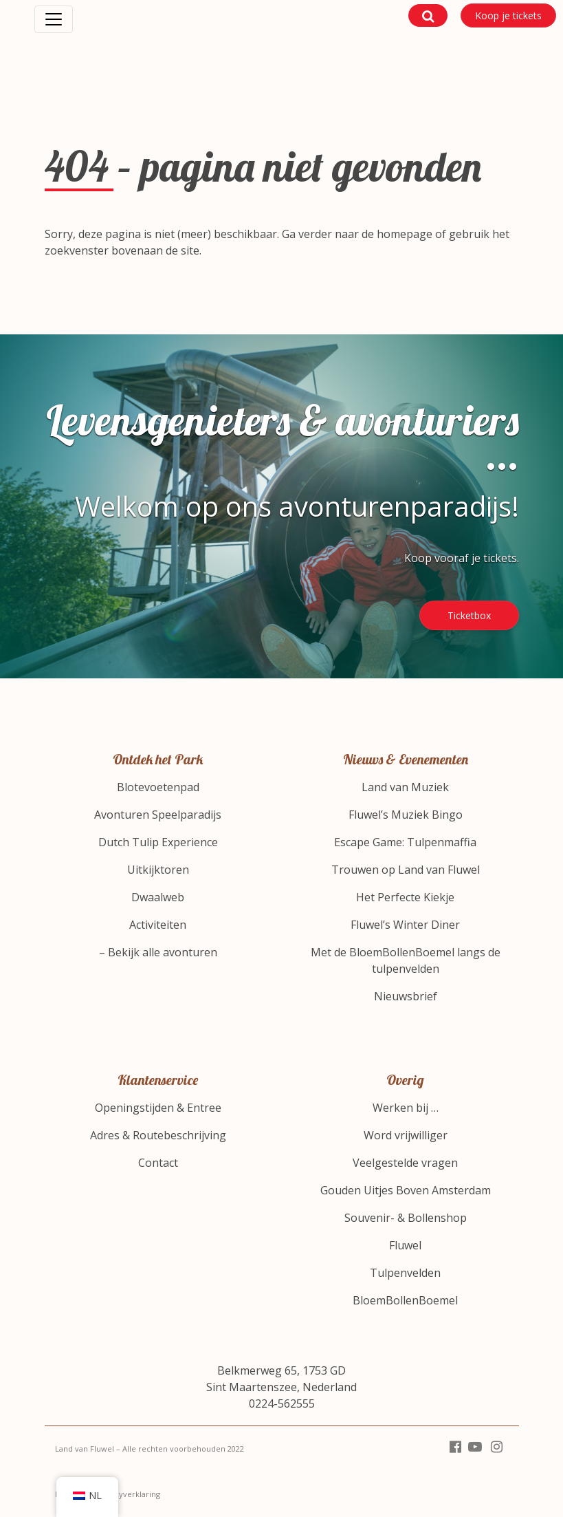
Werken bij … (406, 1107)
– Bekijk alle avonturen (158, 952)
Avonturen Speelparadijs (157, 814)
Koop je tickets (508, 15)
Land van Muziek (405, 787)
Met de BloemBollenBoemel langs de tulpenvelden (405, 960)
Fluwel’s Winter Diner (405, 924)
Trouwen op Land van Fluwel (405, 869)
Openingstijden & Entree (158, 1107)
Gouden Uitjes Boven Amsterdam (405, 1190)
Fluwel (405, 1245)
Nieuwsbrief (405, 996)
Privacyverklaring (128, 1494)
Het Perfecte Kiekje (405, 897)
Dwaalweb (157, 897)
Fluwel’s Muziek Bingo (406, 814)
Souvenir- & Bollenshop (405, 1217)
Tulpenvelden (405, 1272)
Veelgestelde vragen (405, 1162)
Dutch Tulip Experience (158, 842)
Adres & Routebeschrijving (158, 1135)
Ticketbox (469, 615)
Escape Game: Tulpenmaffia (405, 842)
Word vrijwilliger (406, 1135)
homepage (404, 233)
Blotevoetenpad (158, 787)
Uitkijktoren (158, 869)
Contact (158, 1162)
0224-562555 (282, 1403)
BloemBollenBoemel (405, 1300)
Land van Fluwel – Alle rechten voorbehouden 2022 (149, 1448)
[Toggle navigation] (53, 19)
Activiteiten (157, 924)
